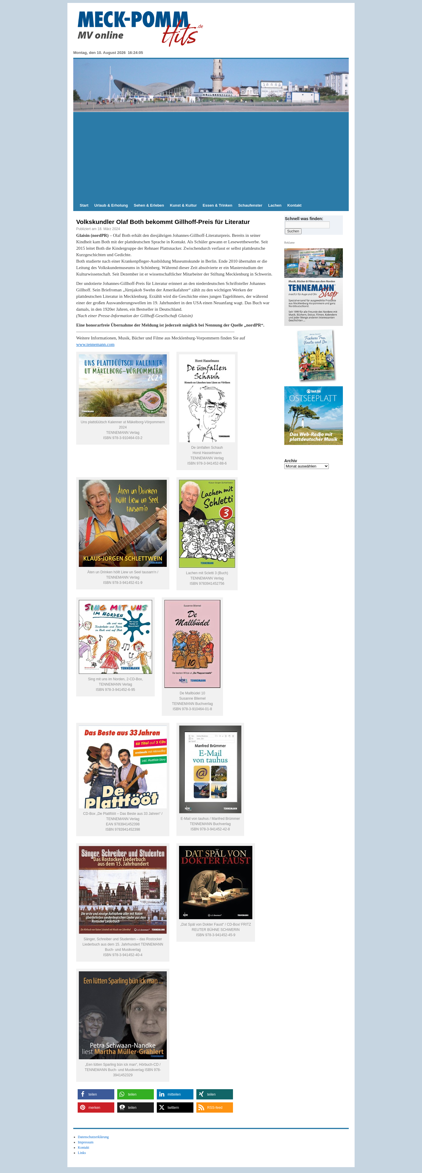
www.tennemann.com (95, 344)
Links (82, 1153)
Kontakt (294, 205)
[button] (96, 1094)
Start (84, 205)
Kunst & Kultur (183, 205)
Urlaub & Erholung (111, 205)
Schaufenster (250, 205)
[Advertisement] (211, 156)
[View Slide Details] (316, 356)
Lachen (275, 205)
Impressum (85, 1142)
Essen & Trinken (217, 205)
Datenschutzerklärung (93, 1137)
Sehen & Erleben (149, 205)
